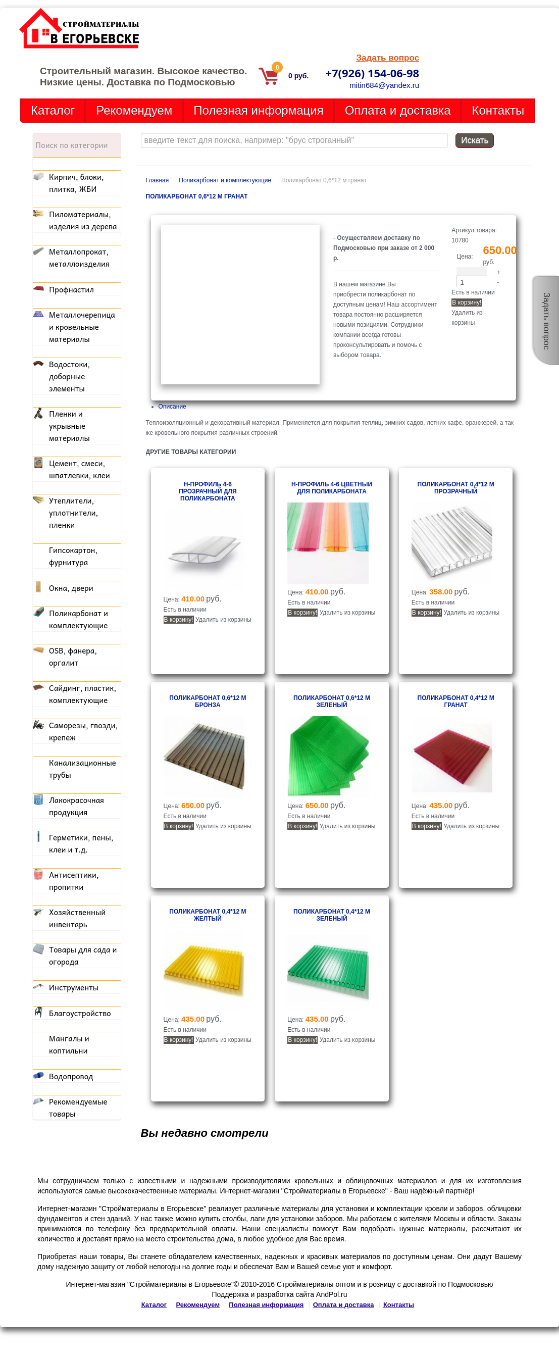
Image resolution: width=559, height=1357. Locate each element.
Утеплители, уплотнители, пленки (73, 512)
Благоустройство (80, 1013)
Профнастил (71, 289)
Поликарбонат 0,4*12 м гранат (456, 701)
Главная (157, 180)
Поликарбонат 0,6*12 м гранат (197, 196)
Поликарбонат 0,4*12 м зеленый (331, 915)
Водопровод (71, 1076)
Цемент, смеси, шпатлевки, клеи (79, 469)
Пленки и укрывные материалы (69, 426)
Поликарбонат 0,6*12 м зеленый (331, 701)
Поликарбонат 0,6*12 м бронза (207, 701)
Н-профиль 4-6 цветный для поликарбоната (331, 488)
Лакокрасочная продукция (76, 806)
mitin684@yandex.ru (384, 85)
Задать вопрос (387, 58)
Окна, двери (71, 588)
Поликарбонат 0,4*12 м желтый (207, 915)
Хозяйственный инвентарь (77, 918)
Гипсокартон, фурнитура (73, 556)
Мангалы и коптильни (69, 1044)
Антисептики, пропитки (74, 881)
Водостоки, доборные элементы (69, 376)
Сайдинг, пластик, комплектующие (82, 694)
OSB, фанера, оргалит (73, 656)
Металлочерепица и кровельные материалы (82, 327)
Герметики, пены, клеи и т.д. (81, 843)
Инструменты (73, 987)
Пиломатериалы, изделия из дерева (83, 220)
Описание (172, 406)
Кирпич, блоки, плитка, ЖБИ (76, 183)
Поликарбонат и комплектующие (225, 180)
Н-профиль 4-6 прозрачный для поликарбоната (207, 491)
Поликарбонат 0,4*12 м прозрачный (456, 488)
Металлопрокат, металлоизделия (79, 257)
